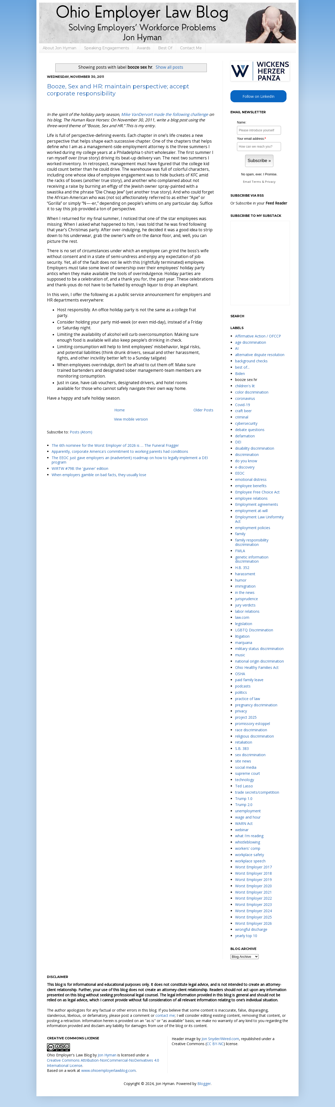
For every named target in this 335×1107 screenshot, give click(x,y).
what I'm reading (249, 835)
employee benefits (251, 485)
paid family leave (249, 679)
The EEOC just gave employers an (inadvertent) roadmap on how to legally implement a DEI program (130, 460)
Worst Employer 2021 (253, 892)
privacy (241, 710)
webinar (241, 829)
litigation (242, 636)
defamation (245, 435)
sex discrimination (250, 754)
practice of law (247, 698)
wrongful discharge (251, 929)
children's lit (245, 385)
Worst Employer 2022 (253, 898)
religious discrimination (254, 736)
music (240, 654)
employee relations (251, 498)
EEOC (240, 473)
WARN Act (244, 823)
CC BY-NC (215, 1043)
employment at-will (251, 510)
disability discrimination (254, 448)
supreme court (247, 773)
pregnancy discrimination (256, 704)
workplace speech (250, 860)
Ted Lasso (244, 785)
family (240, 533)
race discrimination (251, 729)
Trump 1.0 (243, 798)
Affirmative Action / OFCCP (258, 336)
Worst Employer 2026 (253, 923)
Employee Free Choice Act (257, 492)
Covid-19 (242, 404)
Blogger (204, 1083)
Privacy (270, 182)
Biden (240, 373)
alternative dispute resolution (259, 354)
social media (245, 767)
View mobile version (131, 419)
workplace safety (249, 854)
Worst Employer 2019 (253, 879)
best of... (242, 367)
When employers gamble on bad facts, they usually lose (99, 474)
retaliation (243, 742)
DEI (238, 441)
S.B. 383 (242, 748)
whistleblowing (247, 842)
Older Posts (203, 409)
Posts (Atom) (81, 431)
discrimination (247, 454)
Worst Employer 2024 (253, 910)
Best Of (165, 48)
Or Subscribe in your (258, 203)
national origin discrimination (259, 661)
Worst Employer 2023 (253, 904)
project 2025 (246, 717)
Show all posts (169, 67)
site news (243, 761)
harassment (245, 573)
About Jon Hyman (59, 48)
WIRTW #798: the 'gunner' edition (80, 468)
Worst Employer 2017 (253, 866)
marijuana (243, 642)
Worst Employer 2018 (253, 873)
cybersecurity (246, 423)
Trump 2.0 (243, 804)
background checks (251, 360)
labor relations (247, 611)
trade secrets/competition (257, 792)
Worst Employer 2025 (253, 917)
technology (244, 779)
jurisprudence (246, 598)
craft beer (243, 410)
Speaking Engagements (106, 48)
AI (237, 348)
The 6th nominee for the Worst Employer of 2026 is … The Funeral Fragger (115, 445)
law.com (242, 617)
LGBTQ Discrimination (254, 629)
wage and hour (248, 817)
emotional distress (251, 479)
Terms (256, 182)
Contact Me (191, 48)
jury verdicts (245, 605)
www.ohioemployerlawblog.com (108, 1070)
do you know (246, 460)
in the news (245, 592)
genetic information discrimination (251, 559)
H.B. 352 (242, 567)
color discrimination (251, 392)
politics (241, 692)
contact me (165, 1015)
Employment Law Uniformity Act (259, 519)
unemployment (248, 810)
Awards (143, 48)
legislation (243, 623)
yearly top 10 (246, 935)
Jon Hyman (107, 1054)
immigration (245, 586)
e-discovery (245, 467)
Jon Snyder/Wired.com (220, 1038)
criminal (241, 417)
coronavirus (245, 398)
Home (119, 409)
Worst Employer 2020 (253, 885)
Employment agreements (256, 504)
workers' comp (247, 848)
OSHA (240, 673)
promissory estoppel (252, 723)
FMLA (240, 550)
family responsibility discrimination (251, 542)
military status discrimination (259, 648)
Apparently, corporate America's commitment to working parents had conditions (120, 451)
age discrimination (250, 342)
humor (240, 580)
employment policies (252, 527)
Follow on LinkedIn (258, 96)
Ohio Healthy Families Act (257, 667)
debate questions (249, 429)
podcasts (243, 686)
